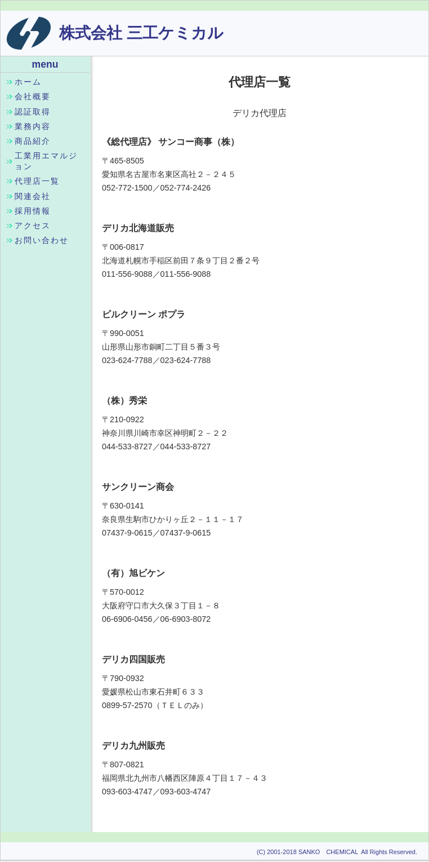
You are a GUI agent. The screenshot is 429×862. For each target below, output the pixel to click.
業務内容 (33, 126)
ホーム (28, 81)
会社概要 (33, 96)
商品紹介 (33, 140)
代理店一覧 (37, 180)
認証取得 (33, 111)
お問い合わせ (42, 240)
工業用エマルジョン (46, 161)
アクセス (33, 225)
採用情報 (33, 210)
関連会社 (33, 196)
